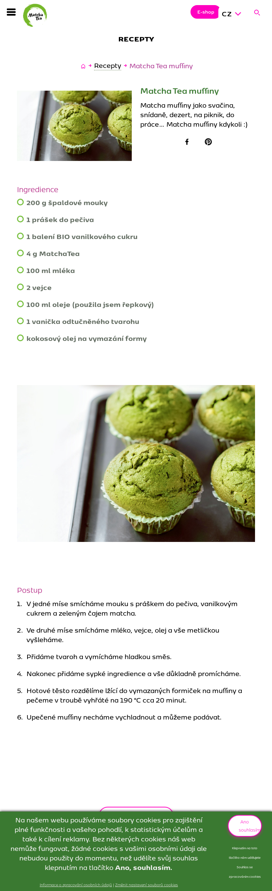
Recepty (107, 65)
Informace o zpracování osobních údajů (76, 884)
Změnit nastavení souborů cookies (146, 884)
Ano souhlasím (249, 825)
